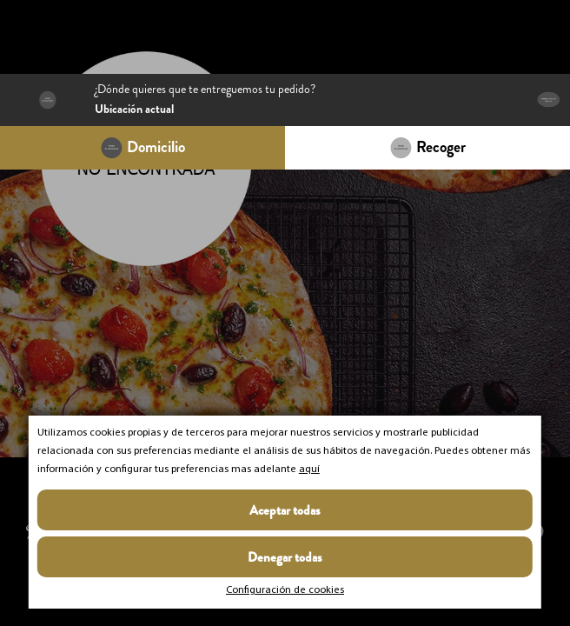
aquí (309, 469)
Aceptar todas (284, 510)
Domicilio (156, 147)
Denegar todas (284, 557)
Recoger (441, 147)
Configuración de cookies (285, 590)
